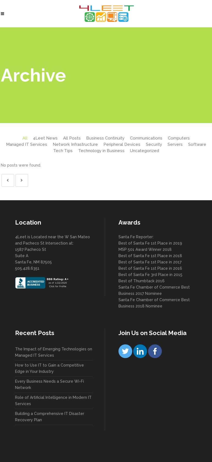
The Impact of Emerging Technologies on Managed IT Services (53, 352)
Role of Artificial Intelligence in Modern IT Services (53, 400)
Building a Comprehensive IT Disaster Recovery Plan (49, 416)
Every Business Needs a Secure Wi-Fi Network (49, 384)
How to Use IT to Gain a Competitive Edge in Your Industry (49, 368)
